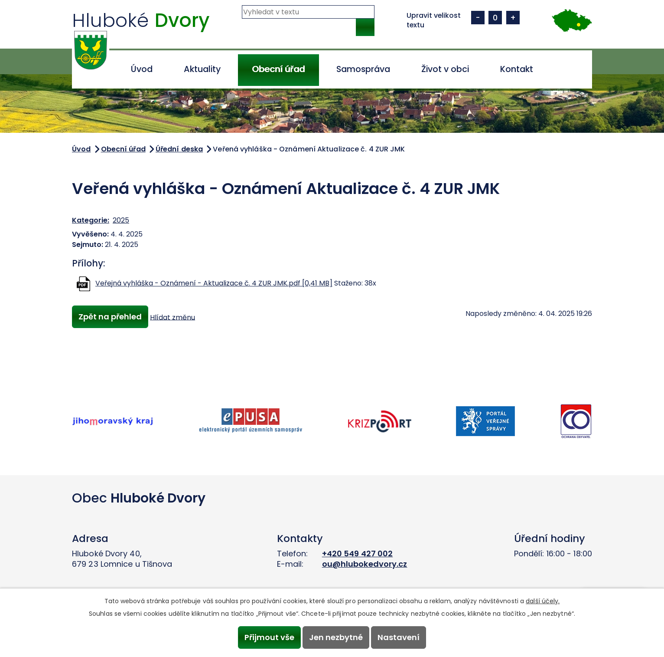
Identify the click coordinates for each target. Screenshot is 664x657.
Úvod (142, 69)
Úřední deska (179, 149)
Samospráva (363, 69)
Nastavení (400, 637)
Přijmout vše (268, 637)
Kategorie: (90, 220)
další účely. (543, 600)
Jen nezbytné (336, 637)
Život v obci (445, 69)
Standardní (495, 17)
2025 (121, 220)
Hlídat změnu (173, 317)
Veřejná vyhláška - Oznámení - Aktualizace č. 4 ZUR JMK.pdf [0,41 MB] (213, 283)
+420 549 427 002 (357, 553)
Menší (478, 17)
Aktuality (202, 69)
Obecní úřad (278, 69)
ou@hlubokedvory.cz (364, 563)
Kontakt (516, 69)
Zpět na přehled (110, 317)
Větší (513, 17)
